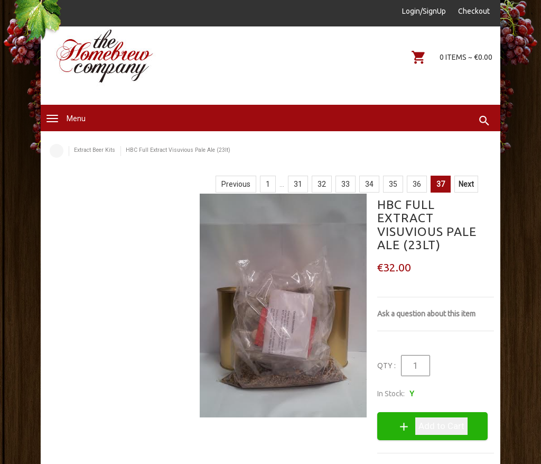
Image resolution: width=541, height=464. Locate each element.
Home (56, 151)
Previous (235, 184)
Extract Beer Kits (94, 150)
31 (298, 184)
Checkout (474, 11)
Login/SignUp (424, 11)
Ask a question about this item (426, 314)
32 (322, 184)
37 (440, 184)
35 (393, 184)
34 (369, 184)
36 (417, 184)
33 (345, 184)
